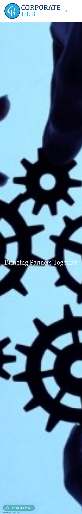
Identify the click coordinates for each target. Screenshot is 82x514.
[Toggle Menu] (75, 11)
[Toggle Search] (66, 11)
